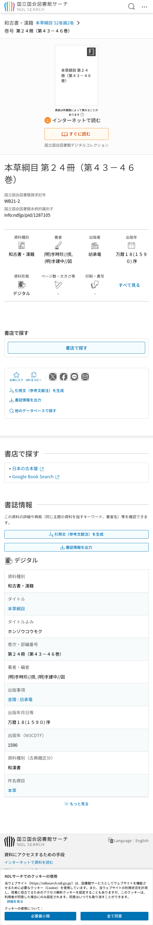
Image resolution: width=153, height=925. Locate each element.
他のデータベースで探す (32, 410)
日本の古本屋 (28, 468)
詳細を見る (15, 901)
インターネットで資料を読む (28, 862)
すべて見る (129, 285)
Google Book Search (36, 476)
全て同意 (114, 916)
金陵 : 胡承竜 (20, 699)
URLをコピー (34, 377)
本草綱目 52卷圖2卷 (55, 22)
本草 (12, 790)
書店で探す (76, 347)
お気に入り (16, 377)
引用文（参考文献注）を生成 (36, 390)
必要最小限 (40, 916)
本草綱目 (16, 608)
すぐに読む (76, 133)
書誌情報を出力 (25, 400)
